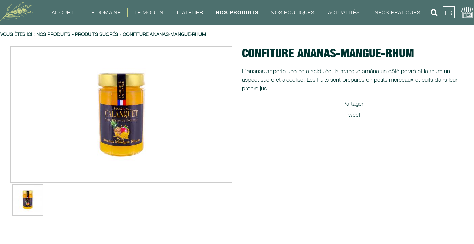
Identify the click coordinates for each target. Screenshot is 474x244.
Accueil (63, 12)
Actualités (344, 12)
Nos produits (53, 34)
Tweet (352, 114)
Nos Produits (237, 12)
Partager (352, 103)
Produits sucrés (96, 34)
